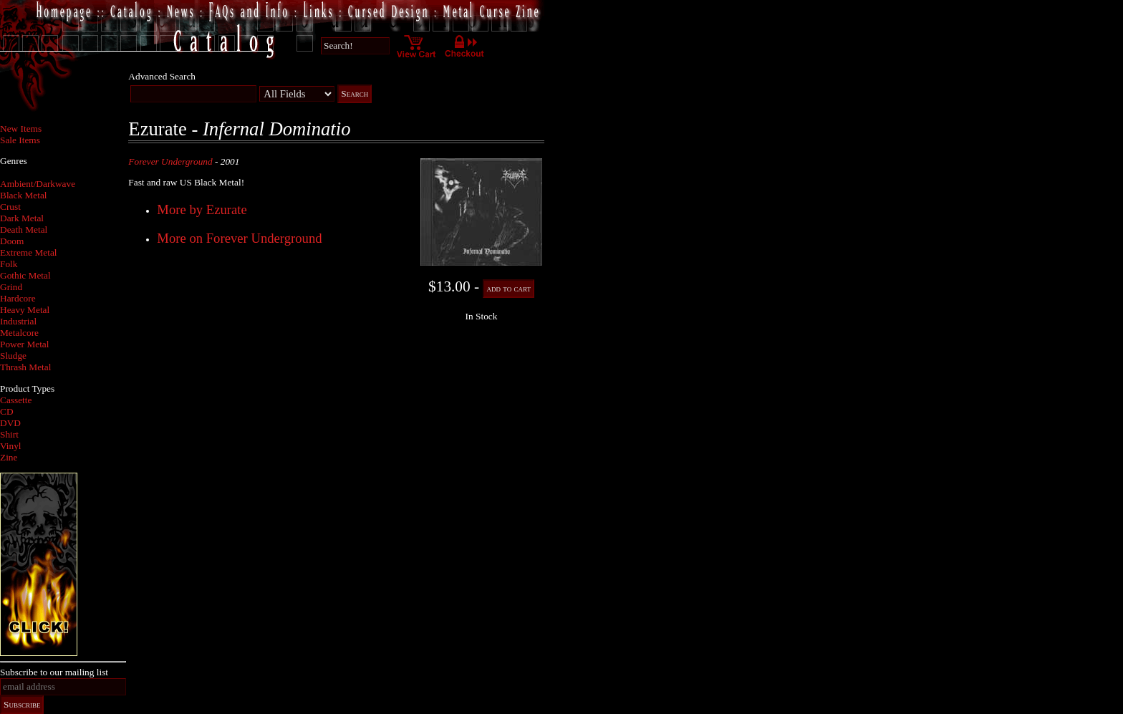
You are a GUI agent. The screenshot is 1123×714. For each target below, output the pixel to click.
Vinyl (10, 445)
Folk (8, 264)
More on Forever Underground (239, 238)
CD (7, 411)
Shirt (9, 434)
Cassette (16, 400)
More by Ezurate (201, 209)
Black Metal (23, 195)
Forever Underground (170, 161)
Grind (11, 286)
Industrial (18, 321)
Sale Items (20, 140)
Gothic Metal (25, 275)
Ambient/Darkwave (37, 183)
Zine (8, 457)
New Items (21, 128)
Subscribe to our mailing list (54, 672)
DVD (10, 423)
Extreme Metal (28, 252)
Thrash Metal (25, 367)
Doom (12, 241)
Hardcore (18, 298)
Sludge (13, 355)
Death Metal (23, 229)
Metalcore (19, 332)
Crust (10, 206)
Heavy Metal (24, 309)
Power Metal (24, 344)
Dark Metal (22, 218)
